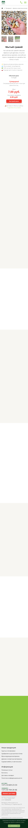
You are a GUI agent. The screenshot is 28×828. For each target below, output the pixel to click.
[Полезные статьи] (6, 770)
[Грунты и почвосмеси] (8, 751)
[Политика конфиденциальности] (11, 778)
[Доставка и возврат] (7, 775)
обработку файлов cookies (17, 822)
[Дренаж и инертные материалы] (11, 759)
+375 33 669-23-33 (9, 785)
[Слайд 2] (10, 39)
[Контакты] (4, 773)
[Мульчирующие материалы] (10, 756)
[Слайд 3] (17, 39)
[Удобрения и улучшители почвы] (11, 754)
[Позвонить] (21, 2)
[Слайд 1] (4, 39)
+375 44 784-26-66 (9, 789)
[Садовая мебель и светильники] (11, 762)
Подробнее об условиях (14, 108)
